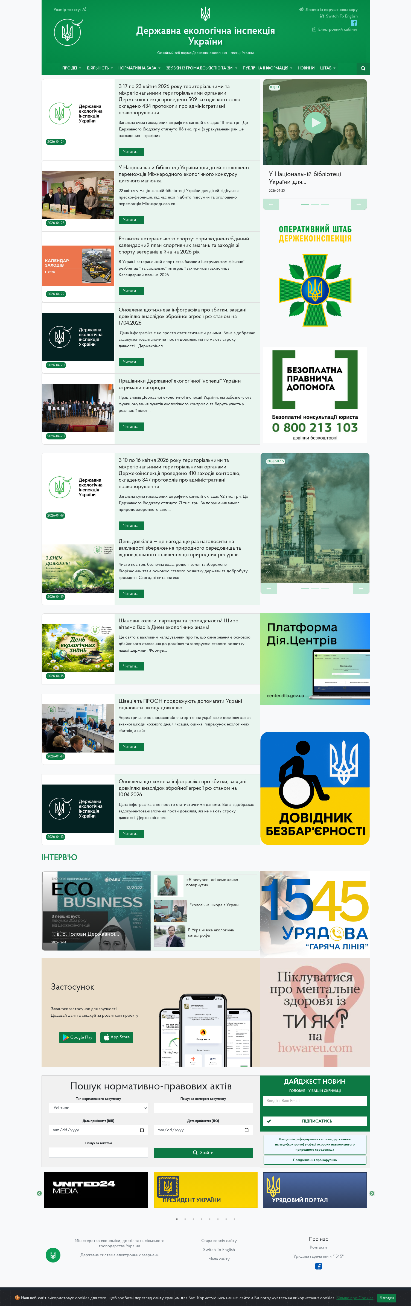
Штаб (326, 68)
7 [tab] (226, 1219)
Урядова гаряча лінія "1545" (318, 1256)
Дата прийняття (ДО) (203, 1121)
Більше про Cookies (354, 1298)
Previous (39, 1193)
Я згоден (387, 1298)
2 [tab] (185, 1219)
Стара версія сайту (219, 1241)
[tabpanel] (96, 1190)
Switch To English (219, 1250)
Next (372, 1193)
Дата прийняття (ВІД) (98, 1121)
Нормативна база (137, 68)
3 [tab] (193, 1219)
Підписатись (299, 1121)
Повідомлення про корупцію (315, 1160)
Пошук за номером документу (203, 1099)
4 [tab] (201, 1219)
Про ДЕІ (70, 68)
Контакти (318, 1247)
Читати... (131, 152)
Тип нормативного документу (98, 1099)
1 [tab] (177, 1219)
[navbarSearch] (363, 69)
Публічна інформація (266, 68)
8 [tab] (234, 1219)
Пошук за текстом (98, 1143)
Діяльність (98, 68)
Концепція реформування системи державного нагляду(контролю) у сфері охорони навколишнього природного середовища (315, 1145)
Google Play (77, 1037)
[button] (271, 204)
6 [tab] (218, 1219)
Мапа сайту (219, 1259)
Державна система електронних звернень (119, 1255)
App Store (117, 1037)
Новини (306, 68)
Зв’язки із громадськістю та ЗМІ (200, 68)
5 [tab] (209, 1219)
